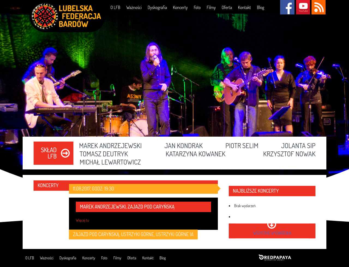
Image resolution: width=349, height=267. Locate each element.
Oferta (227, 7)
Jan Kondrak (183, 146)
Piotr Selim (241, 146)
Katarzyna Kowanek (195, 154)
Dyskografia (157, 7)
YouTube (303, 7)
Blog (260, 7)
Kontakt (244, 7)
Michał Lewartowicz (110, 162)
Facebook (287, 7)
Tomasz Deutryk (104, 154)
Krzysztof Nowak (289, 154)
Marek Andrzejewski (110, 146)
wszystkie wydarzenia (272, 233)
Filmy (211, 7)
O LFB (115, 7)
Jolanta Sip (298, 146)
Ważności (134, 7)
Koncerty (180, 7)
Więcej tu (82, 220)
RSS (318, 7)
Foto (197, 7)
